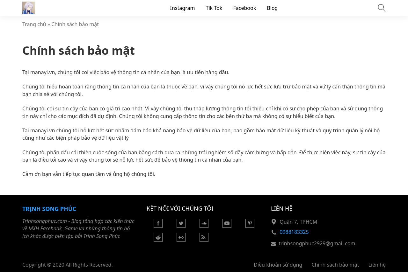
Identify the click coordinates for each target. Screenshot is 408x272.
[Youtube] (226, 225)
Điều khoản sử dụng (278, 264)
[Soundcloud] (204, 225)
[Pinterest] (249, 225)
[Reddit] (158, 239)
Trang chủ (34, 24)
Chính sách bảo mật (75, 24)
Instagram (182, 7)
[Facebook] (158, 225)
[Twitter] (181, 225)
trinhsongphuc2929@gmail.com (317, 243)
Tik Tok (214, 7)
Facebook (244, 7)
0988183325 (294, 231)
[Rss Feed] (204, 239)
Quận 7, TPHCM (298, 221)
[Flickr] (181, 239)
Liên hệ (377, 264)
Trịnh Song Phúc (49, 209)
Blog (272, 7)
